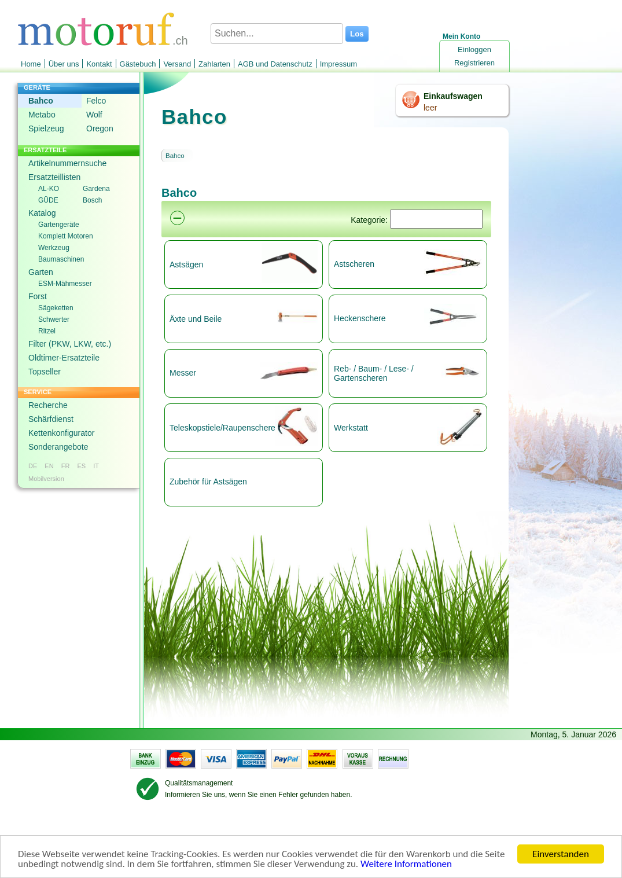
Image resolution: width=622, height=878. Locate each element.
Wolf (94, 114)
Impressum (338, 64)
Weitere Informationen (406, 865)
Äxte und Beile (196, 319)
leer (430, 107)
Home (31, 64)
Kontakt (99, 64)
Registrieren (474, 62)
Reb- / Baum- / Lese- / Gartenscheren (374, 373)
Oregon (99, 128)
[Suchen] (436, 219)
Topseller (44, 371)
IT (96, 465)
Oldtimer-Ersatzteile (64, 357)
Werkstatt (351, 427)
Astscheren (354, 264)
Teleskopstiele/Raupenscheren (222, 427)
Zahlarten (214, 64)
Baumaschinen (61, 259)
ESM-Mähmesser (65, 284)
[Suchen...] (277, 33)
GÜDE (48, 200)
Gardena (96, 189)
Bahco (40, 100)
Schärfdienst (50, 419)
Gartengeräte (58, 225)
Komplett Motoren (65, 236)
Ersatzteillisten (54, 177)
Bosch (92, 200)
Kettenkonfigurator (61, 433)
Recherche (48, 405)
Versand (177, 64)
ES (81, 465)
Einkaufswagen (453, 96)
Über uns (64, 64)
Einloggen (474, 49)
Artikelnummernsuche (67, 163)
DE (32, 465)
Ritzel (47, 331)
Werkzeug (53, 248)
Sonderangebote (58, 446)
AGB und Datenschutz (275, 64)
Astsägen (186, 264)
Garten (40, 272)
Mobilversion (46, 478)
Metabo (42, 114)
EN (49, 465)
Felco (96, 100)
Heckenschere (360, 318)
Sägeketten (55, 308)
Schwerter (53, 319)
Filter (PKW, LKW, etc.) (69, 343)
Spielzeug (46, 128)
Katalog (42, 213)
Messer (183, 372)
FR (65, 465)
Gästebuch (138, 64)
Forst (37, 296)
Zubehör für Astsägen (208, 481)
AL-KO (48, 189)
